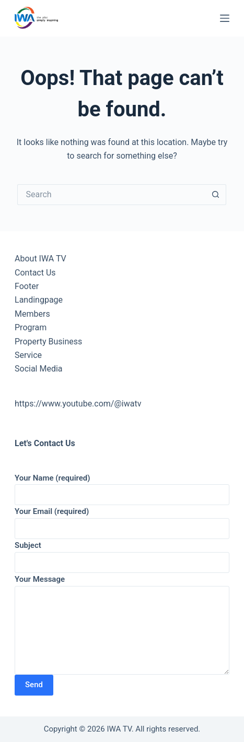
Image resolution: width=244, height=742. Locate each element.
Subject (122, 554)
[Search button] (215, 194)
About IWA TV (40, 259)
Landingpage (39, 300)
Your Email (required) (122, 520)
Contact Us (35, 273)
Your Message (122, 625)
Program (31, 327)
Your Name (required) (122, 486)
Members (32, 314)
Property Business (48, 341)
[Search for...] (111, 194)
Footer (27, 286)
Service (28, 355)
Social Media (39, 369)
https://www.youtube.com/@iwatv (78, 404)
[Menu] (224, 18)
